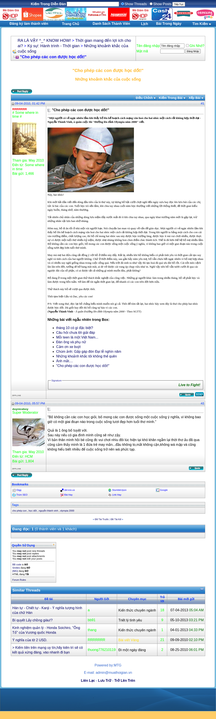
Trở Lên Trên (124, 680)
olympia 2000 (67, 510)
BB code (16, 564)
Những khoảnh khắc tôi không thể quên (86, 356)
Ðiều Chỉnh (144, 98)
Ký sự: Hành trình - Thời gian (53, 46)
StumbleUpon (119, 490)
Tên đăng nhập (148, 46)
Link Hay (116, 494)
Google (164, 490)
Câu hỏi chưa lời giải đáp (75, 332)
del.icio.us (69, 490)
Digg (18, 490)
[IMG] (15, 571)
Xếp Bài (194, 98)
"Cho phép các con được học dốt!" (82, 366)
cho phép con (19, 510)
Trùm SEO (22, 494)
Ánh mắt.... (64, 361)
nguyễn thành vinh (48, 510)
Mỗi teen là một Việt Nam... (77, 337)
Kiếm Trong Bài (171, 98)
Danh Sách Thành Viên (111, 23)
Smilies (16, 567)
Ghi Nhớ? (195, 46)
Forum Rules (19, 580)
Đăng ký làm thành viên (29, 23)
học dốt (33, 510)
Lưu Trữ (104, 680)
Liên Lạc (88, 680)
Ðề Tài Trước (102, 519)
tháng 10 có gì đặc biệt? (74, 328)
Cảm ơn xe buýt (68, 347)
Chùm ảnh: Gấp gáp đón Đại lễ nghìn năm (88, 351)
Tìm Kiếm (200, 24)
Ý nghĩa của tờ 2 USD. (29, 640)
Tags (15, 505)
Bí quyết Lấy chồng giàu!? (32, 620)
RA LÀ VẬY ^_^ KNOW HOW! (44, 40)
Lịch (144, 24)
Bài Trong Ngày (168, 23)
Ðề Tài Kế (116, 519)
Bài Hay (68, 494)
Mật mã (142, 51)
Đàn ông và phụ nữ (71, 342)
